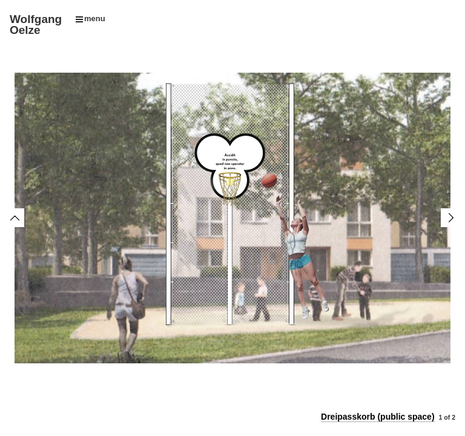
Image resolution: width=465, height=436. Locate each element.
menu (90, 18)
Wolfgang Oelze (36, 24)
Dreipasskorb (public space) (378, 416)
